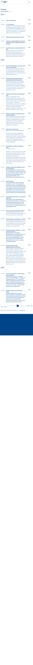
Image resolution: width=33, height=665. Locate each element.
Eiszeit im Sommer (10, 181)
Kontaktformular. (22, 310)
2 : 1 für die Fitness (10, 24)
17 (15, 305)
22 (25, 305)
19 (19, 305)
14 (9, 305)
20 (21, 305)
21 (23, 305)
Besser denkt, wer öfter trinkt (12, 129)
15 (11, 305)
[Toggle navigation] (29, 2)
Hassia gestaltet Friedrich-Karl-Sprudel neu (15, 37)
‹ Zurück (5, 306)
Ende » (31, 306)
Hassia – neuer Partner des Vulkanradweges (15, 210)
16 (13, 305)
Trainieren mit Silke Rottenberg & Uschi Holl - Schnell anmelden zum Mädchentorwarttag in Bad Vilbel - (15, 42)
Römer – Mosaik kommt (11, 20)
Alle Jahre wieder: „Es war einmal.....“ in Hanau (15, 219)
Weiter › (28, 306)
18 (17, 305)
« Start (2, 306)
